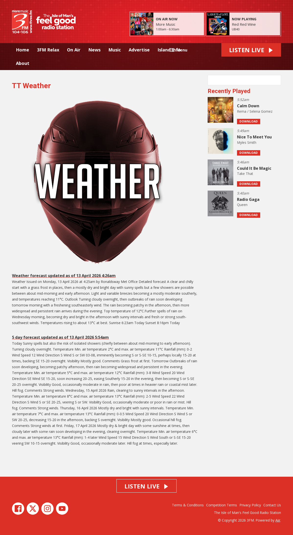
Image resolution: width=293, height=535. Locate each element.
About (22, 63)
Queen (242, 204)
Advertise (139, 50)
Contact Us (272, 505)
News (94, 50)
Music (114, 50)
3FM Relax (48, 50)
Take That (245, 173)
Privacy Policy (250, 505)
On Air (73, 50)
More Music (165, 24)
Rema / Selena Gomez (254, 111)
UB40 (235, 29)
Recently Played (229, 91)
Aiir (277, 520)
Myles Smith (246, 142)
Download (248, 121)
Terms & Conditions (188, 505)
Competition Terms (221, 505)
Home (22, 50)
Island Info (169, 50)
